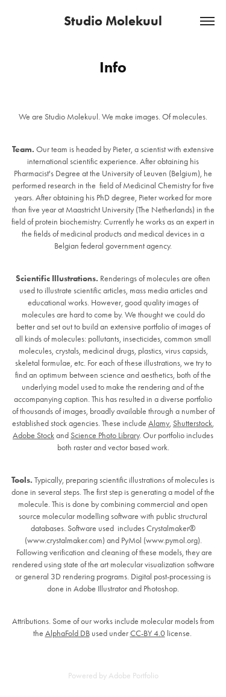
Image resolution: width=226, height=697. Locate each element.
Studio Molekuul (113, 21)
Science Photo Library (105, 435)
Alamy (158, 423)
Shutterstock (192, 423)
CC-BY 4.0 (147, 633)
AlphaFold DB (67, 633)
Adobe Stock (33, 435)
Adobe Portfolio (133, 675)
